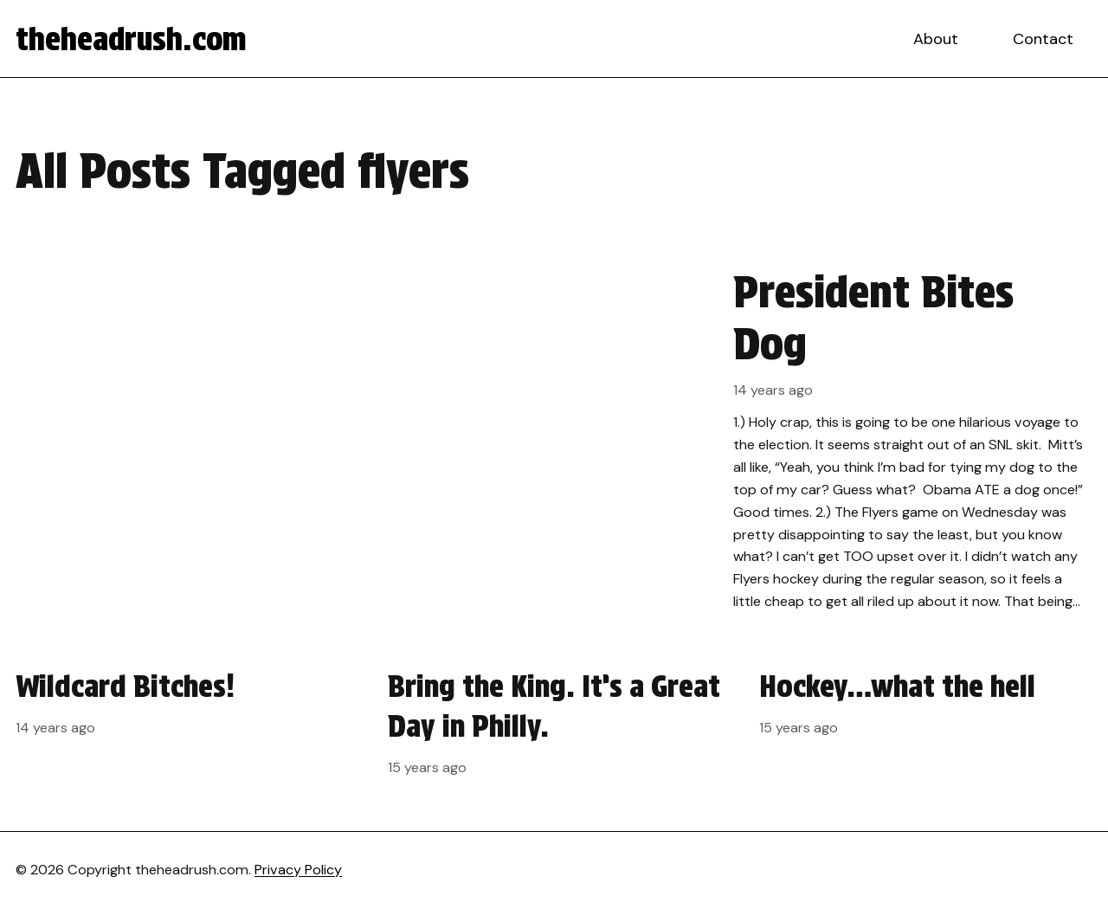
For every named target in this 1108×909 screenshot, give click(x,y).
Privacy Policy (298, 870)
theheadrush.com (131, 39)
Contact (1043, 39)
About (935, 39)
